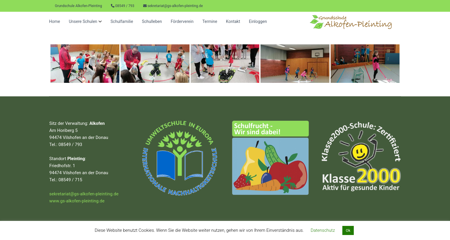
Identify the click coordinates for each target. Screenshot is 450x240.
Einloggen (258, 21)
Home (54, 21)
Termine (209, 21)
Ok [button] (348, 230)
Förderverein (182, 21)
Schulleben (152, 21)
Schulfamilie (122, 21)
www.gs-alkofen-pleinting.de (76, 201)
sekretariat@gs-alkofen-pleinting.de (175, 6)
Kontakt (233, 21)
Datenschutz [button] (323, 230)
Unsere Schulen (83, 21)
